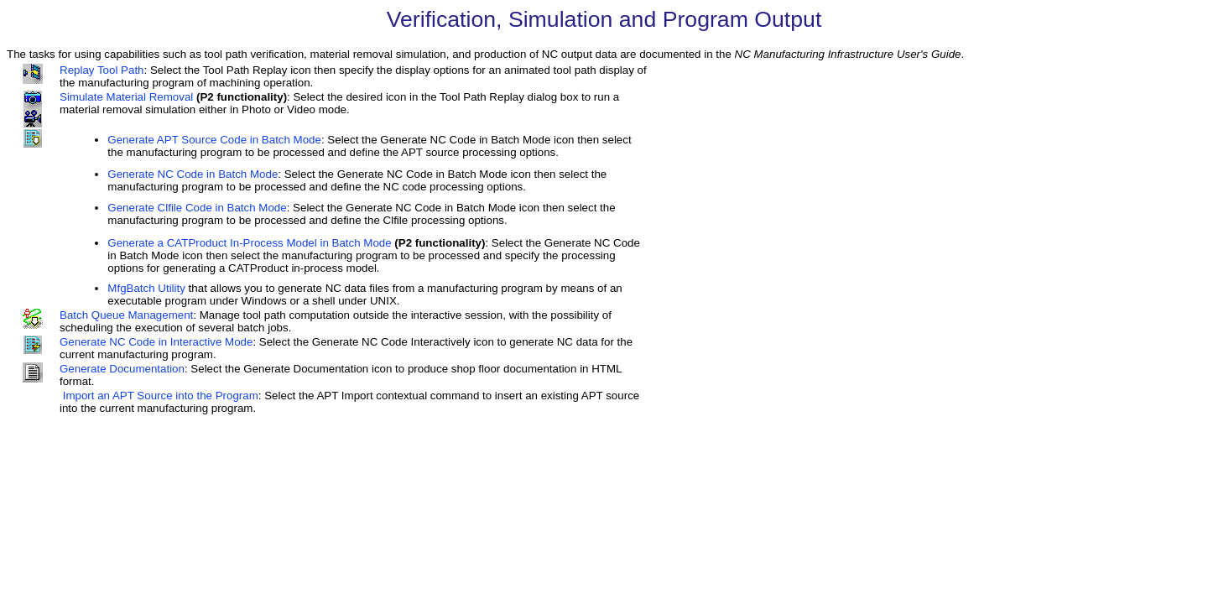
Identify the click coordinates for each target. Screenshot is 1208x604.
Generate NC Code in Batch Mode (192, 174)
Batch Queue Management (126, 315)
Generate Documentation (122, 368)
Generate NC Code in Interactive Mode (156, 342)
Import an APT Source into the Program (160, 395)
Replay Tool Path (102, 70)
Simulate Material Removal (126, 97)
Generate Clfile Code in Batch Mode (196, 207)
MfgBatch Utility (146, 288)
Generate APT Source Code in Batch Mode (214, 139)
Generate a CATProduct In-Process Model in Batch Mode (249, 243)
